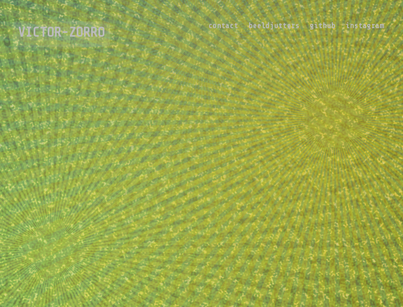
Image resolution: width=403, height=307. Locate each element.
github (322, 25)
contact (223, 25)
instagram (364, 25)
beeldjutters (273, 25)
